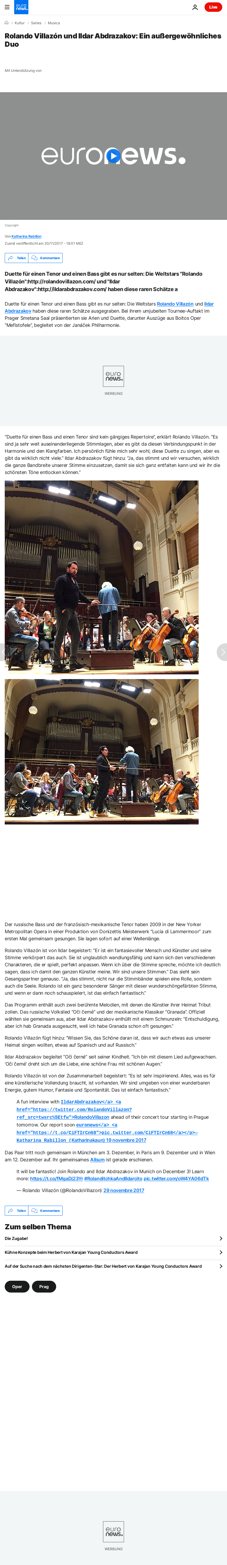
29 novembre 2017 (123, 1187)
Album (97, 1156)
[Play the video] (113, 156)
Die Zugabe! (16, 1234)
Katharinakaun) (107, 1130)
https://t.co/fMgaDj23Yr (56, 1175)
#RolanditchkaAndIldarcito (113, 1175)
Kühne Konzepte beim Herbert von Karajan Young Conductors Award (71, 1248)
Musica (54, 23)
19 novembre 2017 (126, 1137)
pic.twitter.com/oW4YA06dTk (176, 1175)
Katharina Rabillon (26, 236)
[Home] (6, 23)
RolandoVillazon (74, 1109)
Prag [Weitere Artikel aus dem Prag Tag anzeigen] (44, 1282)
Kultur (20, 23)
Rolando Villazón (175, 304)
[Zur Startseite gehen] (21, 7)
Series (36, 23)
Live (213, 6)
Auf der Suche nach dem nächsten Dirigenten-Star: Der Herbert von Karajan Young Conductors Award (103, 1262)
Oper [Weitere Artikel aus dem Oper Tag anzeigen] (17, 1282)
